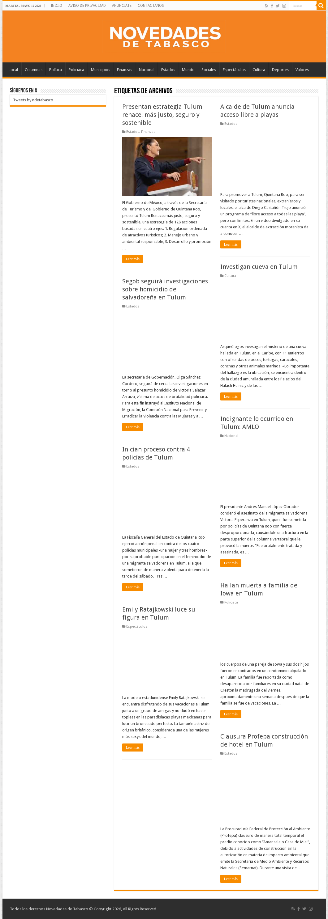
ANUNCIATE (122, 5)
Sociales (208, 69)
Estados (168, 69)
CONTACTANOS (151, 5)
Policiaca (76, 69)
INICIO (56, 5)
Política (55, 69)
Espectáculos (234, 69)
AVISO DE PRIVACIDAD (87, 5)
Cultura (258, 69)
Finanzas (124, 69)
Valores (302, 69)
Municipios (100, 69)
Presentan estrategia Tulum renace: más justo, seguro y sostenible (162, 114)
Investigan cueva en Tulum (259, 266)
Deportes (280, 69)
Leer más (133, 259)
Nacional (146, 69)
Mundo (188, 69)
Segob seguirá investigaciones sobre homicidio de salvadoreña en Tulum (165, 289)
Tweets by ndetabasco (33, 100)
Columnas (33, 69)
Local (13, 69)
